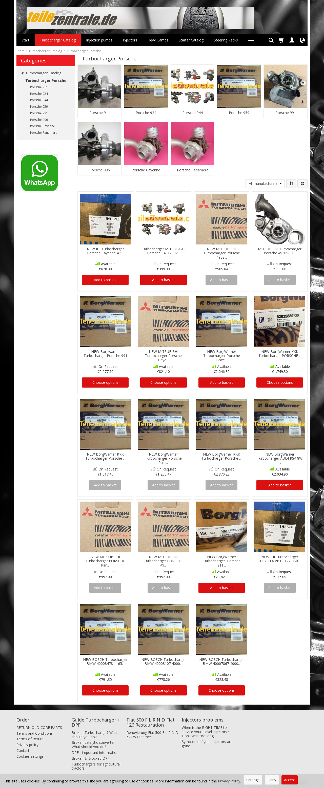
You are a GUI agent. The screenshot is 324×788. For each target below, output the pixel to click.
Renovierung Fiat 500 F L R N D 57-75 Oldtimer (152, 734)
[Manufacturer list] (265, 183)
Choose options (105, 382)
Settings (252, 779)
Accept (289, 779)
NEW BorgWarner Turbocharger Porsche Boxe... (221, 356)
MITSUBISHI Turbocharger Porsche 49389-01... (279, 251)
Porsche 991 (285, 112)
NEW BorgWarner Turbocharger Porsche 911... (221, 561)
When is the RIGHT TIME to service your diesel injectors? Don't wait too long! (205, 731)
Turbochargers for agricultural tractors (96, 766)
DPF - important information (95, 752)
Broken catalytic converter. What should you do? (93, 744)
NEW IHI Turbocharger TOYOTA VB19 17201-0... (279, 559)
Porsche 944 (192, 112)
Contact (22, 750)
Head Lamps (158, 40)
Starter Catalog (191, 40)
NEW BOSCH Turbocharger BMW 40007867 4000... (221, 661)
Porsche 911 (99, 112)
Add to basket (105, 279)
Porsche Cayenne (146, 170)
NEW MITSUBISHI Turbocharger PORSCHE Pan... (105, 561)
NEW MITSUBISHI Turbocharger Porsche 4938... (221, 253)
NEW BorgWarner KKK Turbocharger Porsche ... (105, 456)
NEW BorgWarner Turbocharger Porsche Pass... (163, 458)
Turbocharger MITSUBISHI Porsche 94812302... (163, 251)
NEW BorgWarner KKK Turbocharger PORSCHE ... (279, 353)
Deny (272, 779)
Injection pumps (99, 40)
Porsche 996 (99, 170)
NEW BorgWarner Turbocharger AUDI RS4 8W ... (279, 458)
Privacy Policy (229, 781)
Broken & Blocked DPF (91, 758)
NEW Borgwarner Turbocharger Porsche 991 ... (105, 356)
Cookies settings (30, 756)
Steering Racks (226, 40)
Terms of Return (30, 738)
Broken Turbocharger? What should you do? (95, 734)
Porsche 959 (239, 112)
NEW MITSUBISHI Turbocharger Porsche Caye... (163, 356)
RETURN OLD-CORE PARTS (39, 727)
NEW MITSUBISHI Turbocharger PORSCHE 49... (163, 561)
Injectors (130, 40)
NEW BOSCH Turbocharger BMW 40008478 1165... (105, 661)
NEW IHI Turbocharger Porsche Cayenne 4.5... (105, 251)
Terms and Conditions (34, 733)
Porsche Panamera (192, 170)
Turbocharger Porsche (45, 80)
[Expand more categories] (251, 40)
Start (25, 40)
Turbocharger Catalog (58, 40)
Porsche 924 (146, 112)
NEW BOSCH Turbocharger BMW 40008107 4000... (163, 661)
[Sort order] (291, 183)
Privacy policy (27, 744)
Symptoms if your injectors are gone (207, 743)
